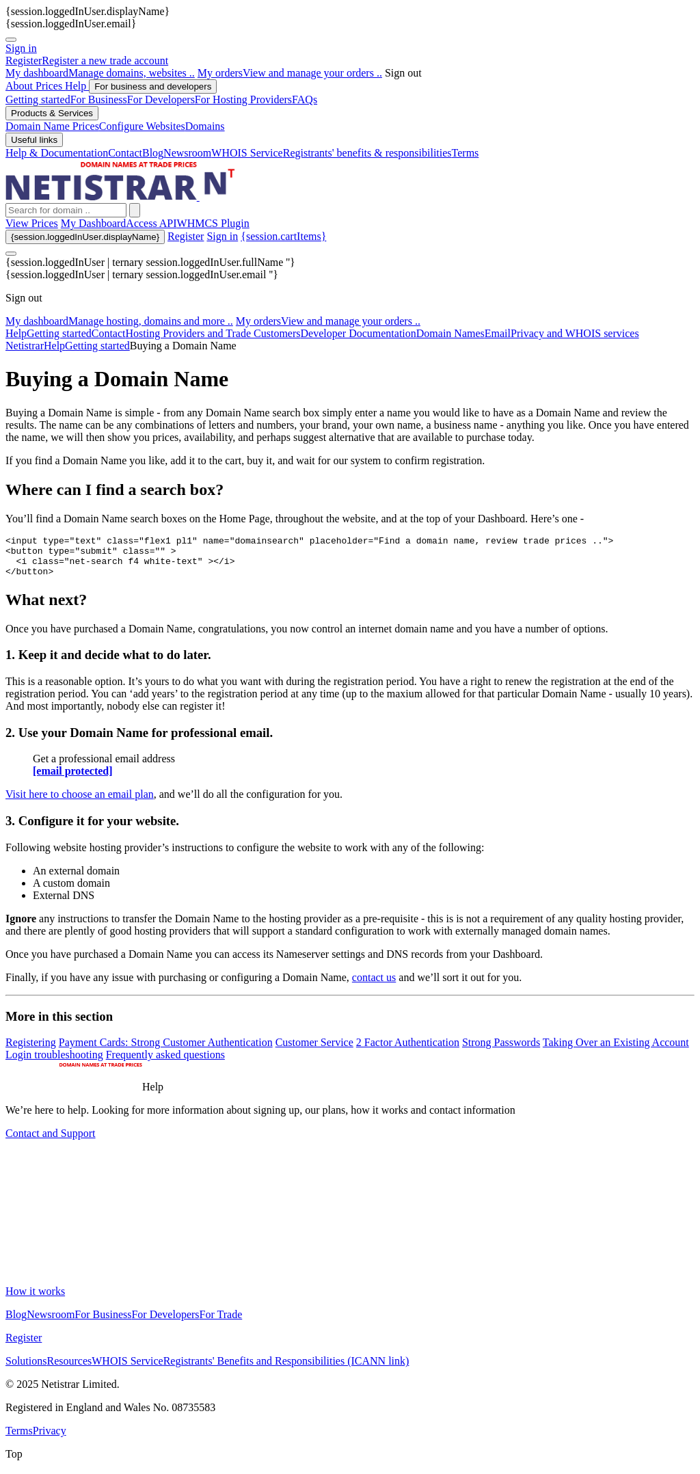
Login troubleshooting (54, 1063)
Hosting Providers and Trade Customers (213, 333)
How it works (35, 1299)
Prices (50, 86)
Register (185, 236)
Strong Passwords (501, 1050)
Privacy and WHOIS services (575, 333)
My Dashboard (93, 223)
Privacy (49, 1439)
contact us (374, 985)
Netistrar (24, 345)
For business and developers (152, 86)
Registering (30, 1050)
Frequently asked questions (165, 1063)
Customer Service (314, 1050)
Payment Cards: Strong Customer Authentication (166, 1050)
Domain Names (450, 333)
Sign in (21, 48)
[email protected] (73, 779)
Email (498, 333)
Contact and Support (50, 1141)
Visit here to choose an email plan (79, 802)
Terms (19, 1439)
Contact (109, 333)
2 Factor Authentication (407, 1050)
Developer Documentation (358, 333)
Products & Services (52, 113)
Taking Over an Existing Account (616, 1050)
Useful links (34, 140)
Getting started (59, 333)
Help (77, 86)
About (20, 86)
